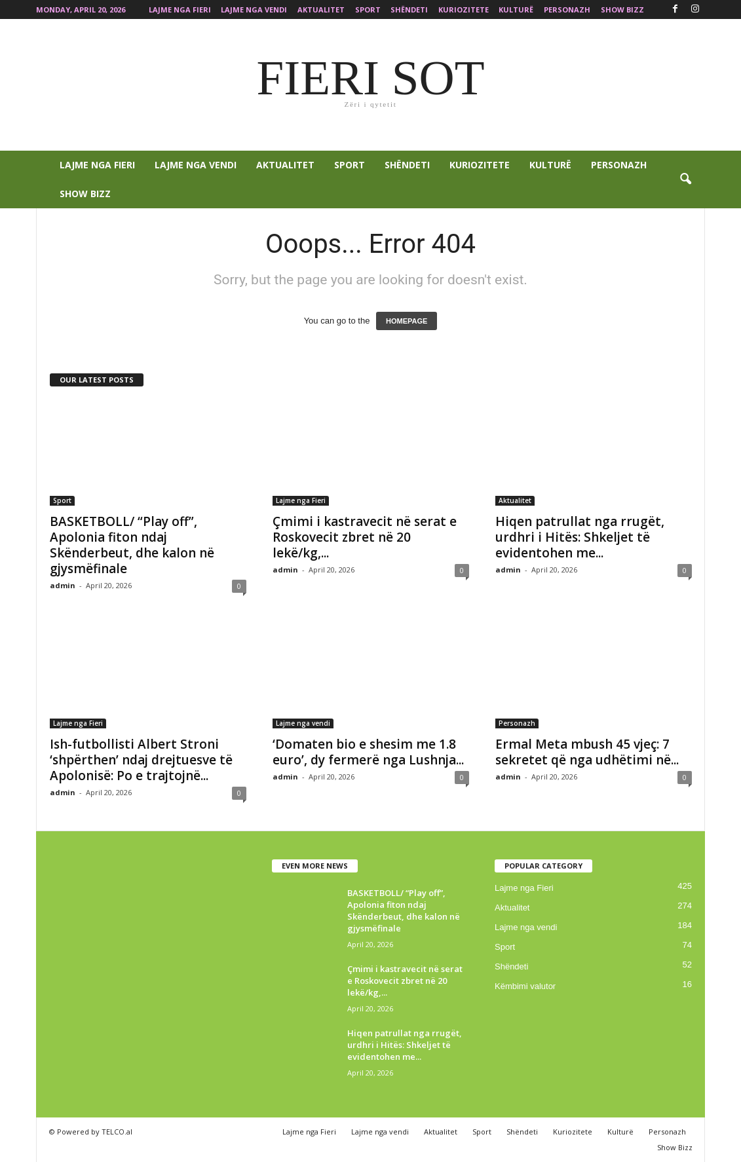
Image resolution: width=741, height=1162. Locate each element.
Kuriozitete (463, 9)
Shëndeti (409, 9)
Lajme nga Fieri (180, 9)
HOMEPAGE (406, 321)
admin (62, 585)
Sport (368, 9)
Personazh (567, 9)
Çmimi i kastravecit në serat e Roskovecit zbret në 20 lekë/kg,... (365, 537)
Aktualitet (321, 9)
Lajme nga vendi (254, 9)
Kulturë (516, 9)
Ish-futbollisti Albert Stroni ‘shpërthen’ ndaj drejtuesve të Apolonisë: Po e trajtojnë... (141, 760)
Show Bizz (622, 9)
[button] (685, 179)
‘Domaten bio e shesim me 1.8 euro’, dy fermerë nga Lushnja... (368, 752)
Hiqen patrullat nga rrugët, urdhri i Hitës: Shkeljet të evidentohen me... (579, 537)
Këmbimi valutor (525, 986)
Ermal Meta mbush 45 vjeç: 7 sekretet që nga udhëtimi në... (587, 752)
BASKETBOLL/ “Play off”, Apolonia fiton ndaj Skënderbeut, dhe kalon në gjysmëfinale (132, 545)
